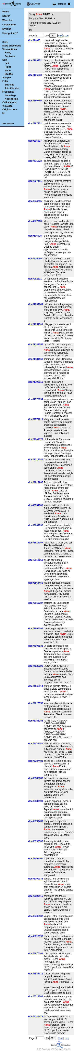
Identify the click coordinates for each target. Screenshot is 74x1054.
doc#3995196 (35, 628)
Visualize (7, 106)
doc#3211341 (35, 459)
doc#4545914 (35, 686)
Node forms (11, 99)
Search (6, 16)
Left (7, 63)
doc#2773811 (35, 419)
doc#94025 (34, 40)
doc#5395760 (35, 858)
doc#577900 (35, 221)
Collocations (9, 102)
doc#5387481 (35, 761)
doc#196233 (35, 75)
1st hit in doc (12, 88)
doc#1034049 (35, 304)
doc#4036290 (35, 666)
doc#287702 (35, 123)
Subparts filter (40, 18)
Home (5, 11)
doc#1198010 (35, 382)
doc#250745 (35, 100)
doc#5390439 (35, 821)
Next (60, 35)
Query (39, 14)
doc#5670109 (35, 953)
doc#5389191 (35, 801)
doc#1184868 (35, 359)
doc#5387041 (35, 743)
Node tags (10, 95)
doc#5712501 (35, 996)
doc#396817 (35, 140)
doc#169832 (35, 60)
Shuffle (9, 74)
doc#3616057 (35, 542)
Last (67, 35)
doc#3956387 (35, 603)
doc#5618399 (35, 936)
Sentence (10, 56)
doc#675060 (35, 258)
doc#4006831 (35, 645)
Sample (6, 77)
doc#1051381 (35, 324)
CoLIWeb (35, 4)
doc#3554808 (35, 505)
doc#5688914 (35, 973)
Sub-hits (9, 84)
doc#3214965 (35, 482)
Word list (7, 20)
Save (5, 42)
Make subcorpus (11, 45)
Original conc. (10, 109)
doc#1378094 (35, 399)
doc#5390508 (35, 841)
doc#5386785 (35, 720)
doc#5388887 (35, 778)
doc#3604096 (35, 525)
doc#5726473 (35, 1016)
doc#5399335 (35, 878)
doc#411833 (35, 161)
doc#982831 (35, 278)
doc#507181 (35, 181)
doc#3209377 (35, 439)
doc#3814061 (35, 560)
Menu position (8, 124)
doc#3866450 (35, 582)
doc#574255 (35, 201)
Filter (5, 81)
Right (8, 67)
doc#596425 (35, 235)
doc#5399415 (35, 896)
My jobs (6, 29)
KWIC (8, 52)
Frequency (8, 91)
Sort (4, 60)
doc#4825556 (35, 703)
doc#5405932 (35, 916)
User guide (8, 33)
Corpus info (9, 24)
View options (9, 49)
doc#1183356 (35, 344)
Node (8, 70)
